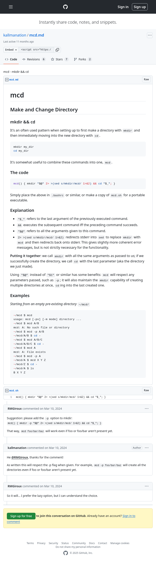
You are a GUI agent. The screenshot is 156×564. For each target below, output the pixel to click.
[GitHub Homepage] (65, 553)
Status (65, 543)
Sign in (123, 7)
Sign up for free (21, 516)
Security (53, 543)
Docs (92, 543)
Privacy (41, 543)
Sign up (140, 7)
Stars (60, 59)
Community (79, 543)
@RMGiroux (19, 457)
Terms (30, 543)
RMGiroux (15, 409)
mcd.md (36, 35)
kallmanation (14, 35)
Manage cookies (120, 543)
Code (11, 59)
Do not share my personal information (78, 547)
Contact (102, 543)
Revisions (34, 59)
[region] (78, 234)
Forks (83, 59)
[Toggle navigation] (10, 7)
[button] (57, 50)
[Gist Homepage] (65, 6)
